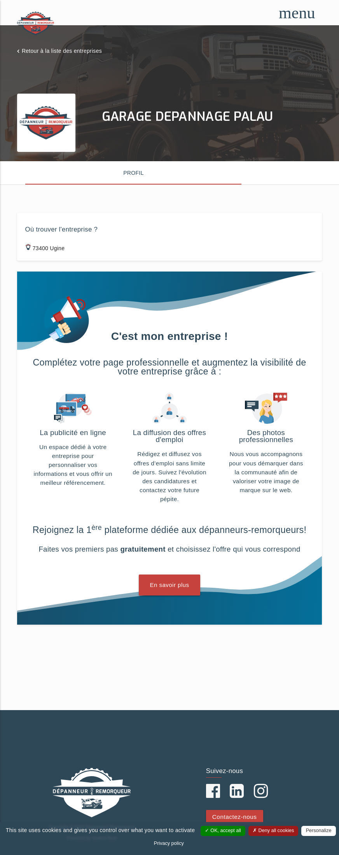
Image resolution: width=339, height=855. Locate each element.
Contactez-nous (234, 816)
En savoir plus (169, 585)
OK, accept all (223, 830)
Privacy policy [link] (169, 843)
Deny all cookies (273, 830)
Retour (62, 51)
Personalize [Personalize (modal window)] (319, 830)
